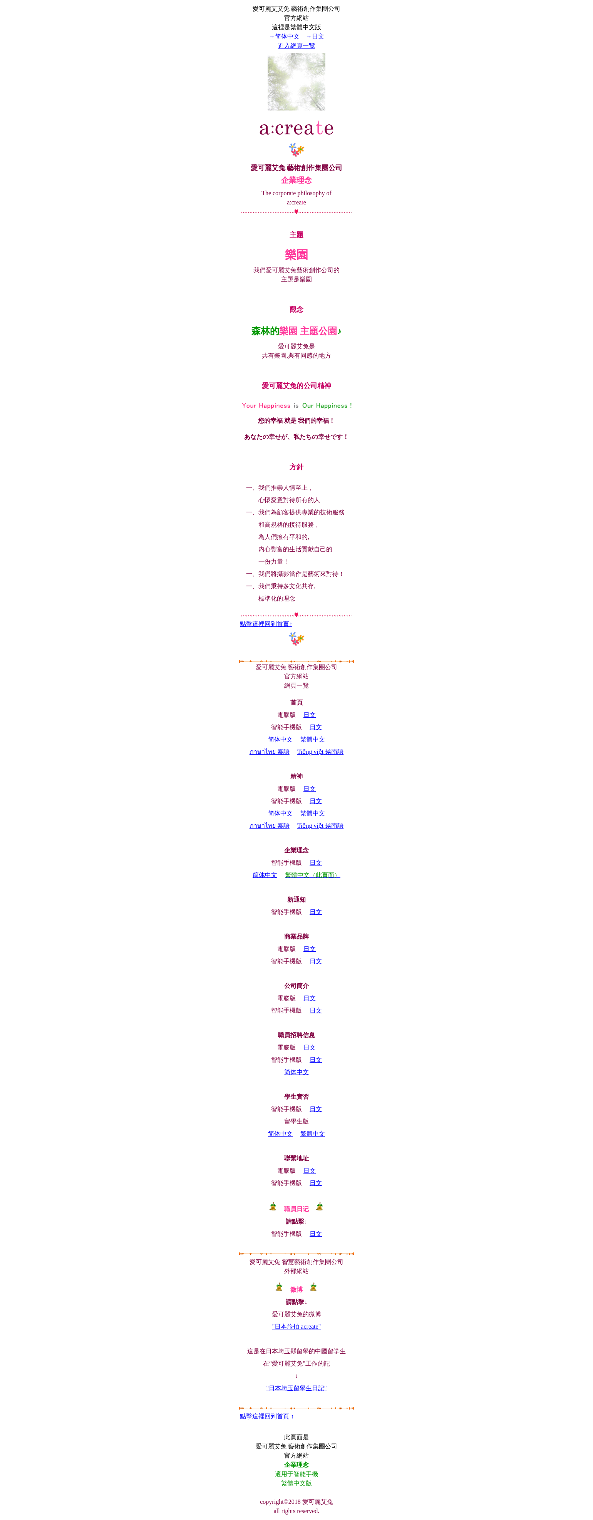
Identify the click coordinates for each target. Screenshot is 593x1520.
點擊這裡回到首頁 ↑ (267, 1416)
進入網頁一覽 (296, 45)
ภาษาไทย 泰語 (270, 751)
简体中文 (280, 739)
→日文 (315, 36)
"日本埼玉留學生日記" (296, 1388)
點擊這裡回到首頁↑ (266, 624)
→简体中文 (284, 36)
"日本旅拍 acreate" (296, 1326)
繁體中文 (312, 739)
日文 (309, 714)
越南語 (320, 751)
